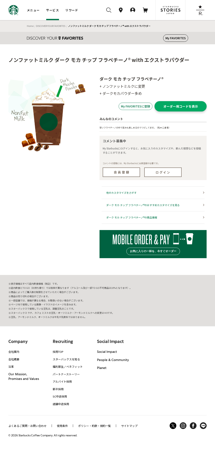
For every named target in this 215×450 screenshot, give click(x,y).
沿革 (11, 367)
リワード (71, 10)
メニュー (33, 10)
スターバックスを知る (66, 359)
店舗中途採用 (61, 404)
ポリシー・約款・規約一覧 (94, 426)
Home (30, 25)
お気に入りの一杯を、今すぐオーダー (153, 251)
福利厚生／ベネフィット (68, 367)
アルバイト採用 (62, 381)
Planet (101, 368)
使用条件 (62, 426)
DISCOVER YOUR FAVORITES (50, 25)
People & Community (113, 360)
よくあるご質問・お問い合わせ (27, 426)
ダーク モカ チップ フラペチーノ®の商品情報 (131, 217)
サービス (52, 10)
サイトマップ (129, 426)
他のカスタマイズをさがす (121, 192)
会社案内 (13, 352)
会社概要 (13, 359)
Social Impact (107, 352)
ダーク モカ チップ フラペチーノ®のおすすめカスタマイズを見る (143, 205)
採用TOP (58, 352)
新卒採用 (58, 389)
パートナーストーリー (66, 374)
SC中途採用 (60, 396)
